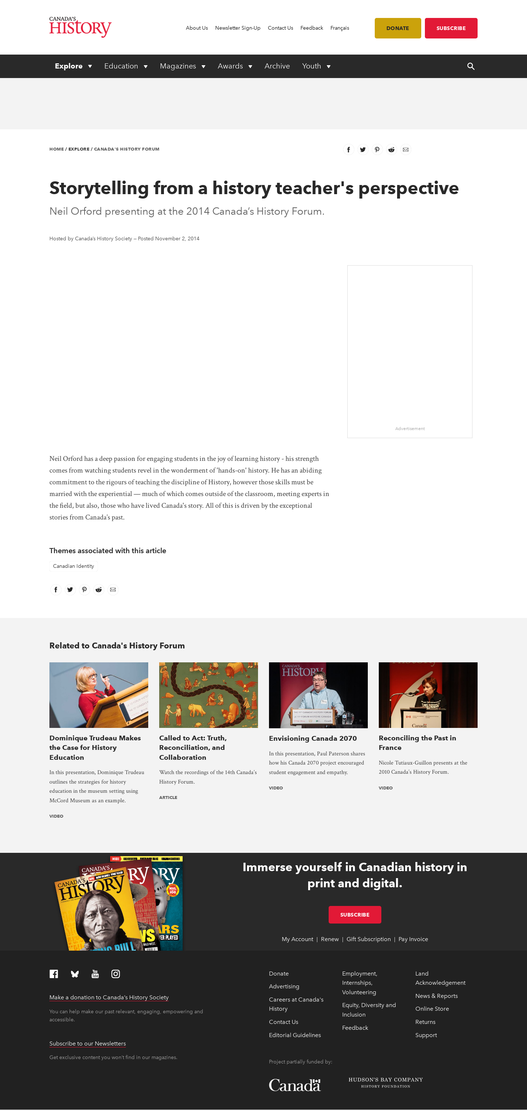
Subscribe (451, 28)
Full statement (135, 1092)
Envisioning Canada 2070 (313, 681)
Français (339, 28)
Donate (398, 28)
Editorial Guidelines (295, 978)
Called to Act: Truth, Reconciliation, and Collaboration (193, 691)
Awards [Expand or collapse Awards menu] (231, 66)
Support (426, 978)
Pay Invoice (413, 883)
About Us (197, 28)
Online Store (432, 952)
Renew (330, 883)
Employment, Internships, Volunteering (359, 926)
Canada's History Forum (127, 149)
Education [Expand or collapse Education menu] (122, 66)
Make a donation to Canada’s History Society (109, 941)
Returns (425, 965)
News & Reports (436, 939)
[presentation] (98, 667)
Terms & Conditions (195, 1100)
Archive (277, 66)
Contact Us (280, 28)
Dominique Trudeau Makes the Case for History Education (95, 691)
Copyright (59, 1100)
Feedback (311, 28)
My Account (297, 883)
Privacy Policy (159, 1100)
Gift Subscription (369, 883)
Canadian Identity (73, 566)
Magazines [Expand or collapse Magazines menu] (179, 66)
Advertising (284, 929)
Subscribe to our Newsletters (87, 987)
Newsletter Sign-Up (238, 28)
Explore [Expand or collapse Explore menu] (70, 66)
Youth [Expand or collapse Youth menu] (312, 66)
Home (56, 149)
